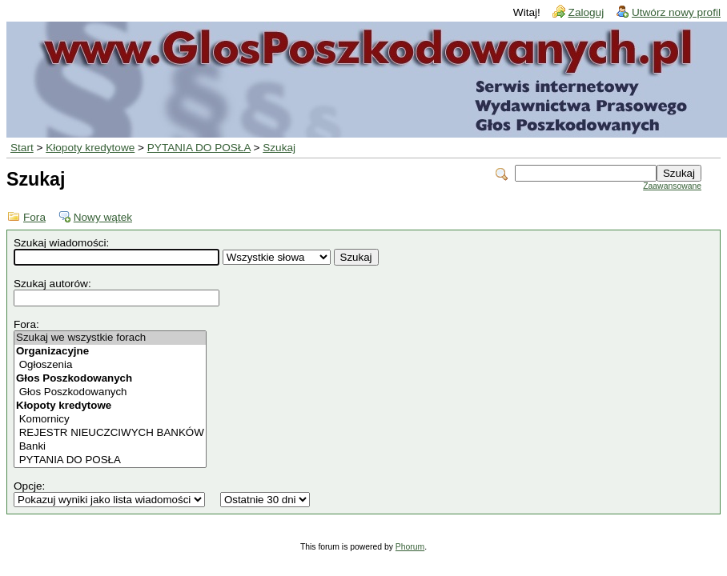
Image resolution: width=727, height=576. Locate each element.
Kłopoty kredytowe (90, 148)
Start (22, 148)
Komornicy (110, 419)
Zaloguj (586, 12)
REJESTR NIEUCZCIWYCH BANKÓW (110, 433)
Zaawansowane (672, 186)
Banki (110, 447)
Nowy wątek (103, 217)
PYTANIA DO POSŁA (199, 148)
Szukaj (279, 148)
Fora (34, 217)
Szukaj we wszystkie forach (110, 338)
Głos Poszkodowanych (110, 392)
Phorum (410, 546)
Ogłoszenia (110, 365)
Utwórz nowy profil (676, 12)
